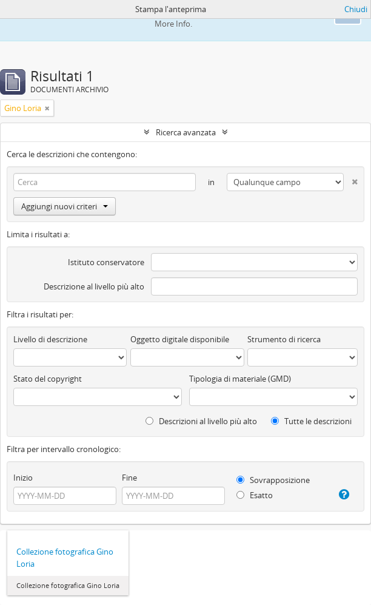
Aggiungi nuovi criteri (64, 206)
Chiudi (355, 9)
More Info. (173, 23)
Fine (129, 477)
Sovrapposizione (273, 480)
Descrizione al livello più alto (94, 286)
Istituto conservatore (106, 262)
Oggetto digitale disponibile (179, 339)
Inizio (23, 477)
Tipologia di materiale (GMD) (240, 378)
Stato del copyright (47, 378)
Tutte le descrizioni (311, 421)
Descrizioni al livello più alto (201, 421)
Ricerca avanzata (186, 132)
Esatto (254, 495)
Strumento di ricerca (284, 339)
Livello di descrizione (50, 339)
